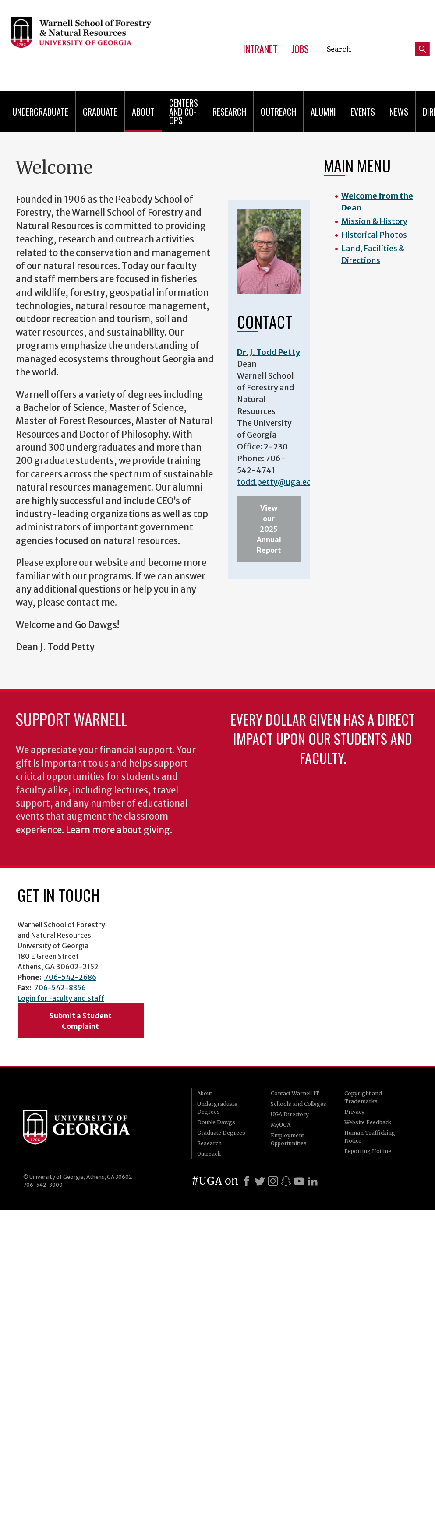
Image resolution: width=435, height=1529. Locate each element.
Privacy (354, 1111)
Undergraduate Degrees (217, 1108)
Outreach (278, 111)
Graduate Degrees (221, 1132)
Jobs (300, 49)
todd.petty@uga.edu (276, 482)
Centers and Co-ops (183, 111)
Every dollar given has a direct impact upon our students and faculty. (322, 738)
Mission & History (374, 221)
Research (229, 111)
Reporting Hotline (367, 1151)
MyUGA (280, 1125)
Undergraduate (40, 111)
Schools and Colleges (298, 1104)
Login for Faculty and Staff (61, 998)
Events (362, 111)
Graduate (100, 111)
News (398, 111)
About (143, 111)
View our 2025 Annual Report (269, 529)
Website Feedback (367, 1122)
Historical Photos (374, 235)
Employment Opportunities (289, 1139)
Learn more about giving (118, 830)
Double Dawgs (216, 1122)
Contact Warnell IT (295, 1093)
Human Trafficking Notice (369, 1136)
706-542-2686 (70, 977)
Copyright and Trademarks (363, 1097)
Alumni (323, 111)
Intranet (260, 49)
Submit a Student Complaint (81, 1021)
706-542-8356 (60, 987)
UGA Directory (290, 1114)
